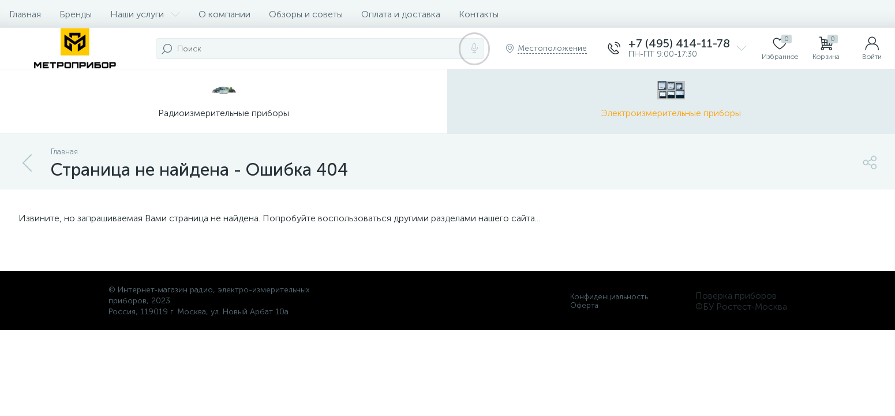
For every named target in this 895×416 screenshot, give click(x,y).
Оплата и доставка (400, 14)
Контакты (479, 14)
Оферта (584, 305)
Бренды (75, 14)
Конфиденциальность (609, 296)
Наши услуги (145, 14)
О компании (224, 14)
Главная (25, 14)
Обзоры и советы (306, 14)
